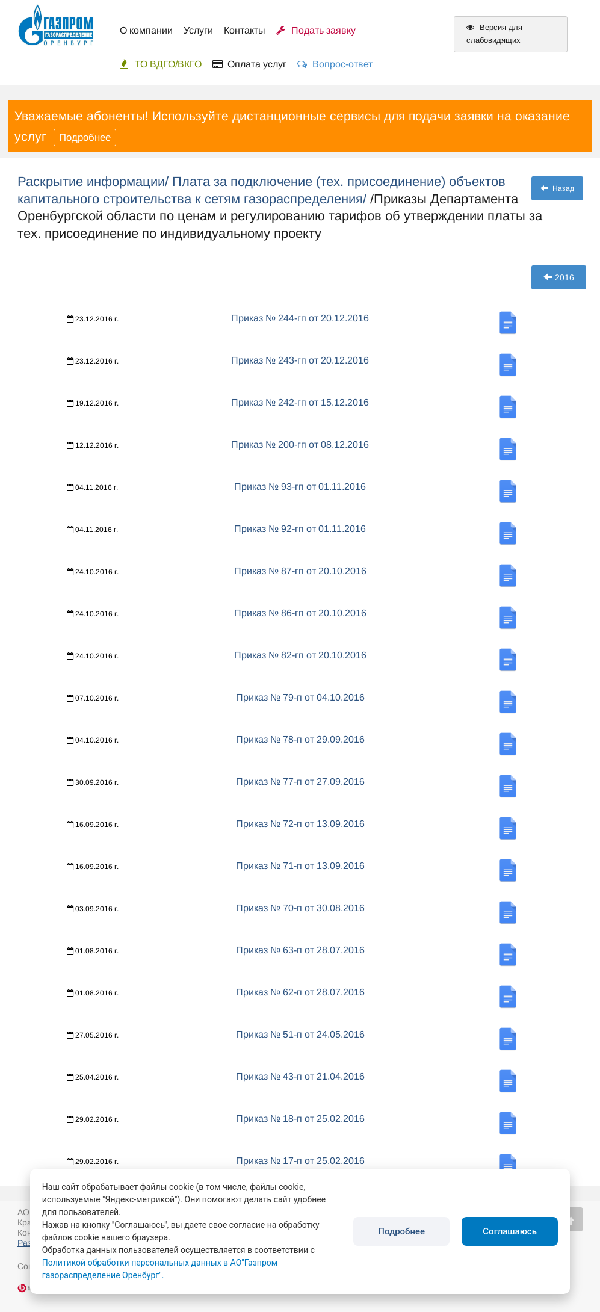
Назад (557, 188)
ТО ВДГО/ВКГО (161, 64)
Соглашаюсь (510, 1231)
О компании (146, 30)
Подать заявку (316, 30)
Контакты (244, 30)
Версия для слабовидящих (494, 34)
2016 (558, 277)
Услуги (198, 30)
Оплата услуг (249, 64)
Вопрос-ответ (335, 64)
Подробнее (85, 137)
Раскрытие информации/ (94, 181)
